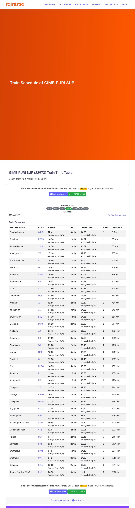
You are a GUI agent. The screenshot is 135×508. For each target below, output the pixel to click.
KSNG (41, 394)
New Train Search (60, 500)
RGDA (41, 408)
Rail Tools (110, 5)
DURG (41, 366)
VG (39, 253)
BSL (40, 317)
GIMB (40, 232)
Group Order (81, 5)
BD (39, 338)
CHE (40, 430)
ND (39, 267)
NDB (40, 295)
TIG (40, 387)
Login (124, 5)
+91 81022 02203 (77, 194)
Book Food (78, 500)
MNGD (41, 401)
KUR (40, 472)
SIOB (40, 246)
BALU (40, 465)
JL (39, 310)
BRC (40, 281)
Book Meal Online (58, 194)
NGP (40, 352)
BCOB (41, 239)
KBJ (40, 380)
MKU (40, 324)
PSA (40, 437)
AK (39, 331)
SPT (40, 444)
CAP (40, 458)
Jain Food (96, 5)
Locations (50, 5)
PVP (40, 415)
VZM (40, 422)
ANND (41, 274)
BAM (40, 451)
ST (39, 288)
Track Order (65, 5)
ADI (40, 260)
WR (39, 345)
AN (39, 303)
